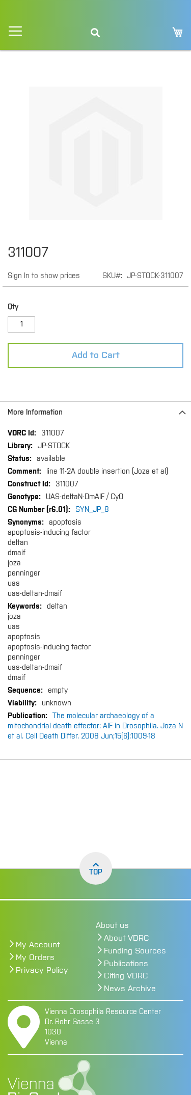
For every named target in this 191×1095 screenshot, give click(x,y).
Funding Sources (135, 951)
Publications (126, 964)
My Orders (35, 957)
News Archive (130, 988)
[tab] (95, 412)
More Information (35, 412)
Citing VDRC (126, 976)
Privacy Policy (42, 970)
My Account (38, 945)
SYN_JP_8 (92, 509)
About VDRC (126, 938)
